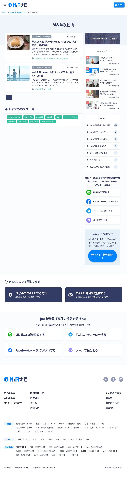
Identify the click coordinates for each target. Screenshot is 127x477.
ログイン (119, 4)
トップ (4, 12)
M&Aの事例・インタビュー (104, 139)
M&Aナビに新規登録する (102, 256)
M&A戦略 (50, 117)
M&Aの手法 (28, 117)
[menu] (4, 4)
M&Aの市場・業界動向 (104, 146)
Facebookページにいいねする (102, 201)
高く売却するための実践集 (104, 167)
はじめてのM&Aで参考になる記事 (102, 38)
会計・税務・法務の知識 (104, 153)
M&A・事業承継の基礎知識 (104, 125)
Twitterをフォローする (99, 210)
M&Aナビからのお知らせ (104, 132)
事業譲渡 (11, 121)
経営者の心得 (104, 160)
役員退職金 (34, 121)
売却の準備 (22, 121)
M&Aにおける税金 (14, 117)
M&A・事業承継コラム (18, 12)
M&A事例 (39, 117)
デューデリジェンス (70, 117)
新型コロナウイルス (48, 121)
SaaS (58, 117)
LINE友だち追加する (97, 192)
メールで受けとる (96, 220)
